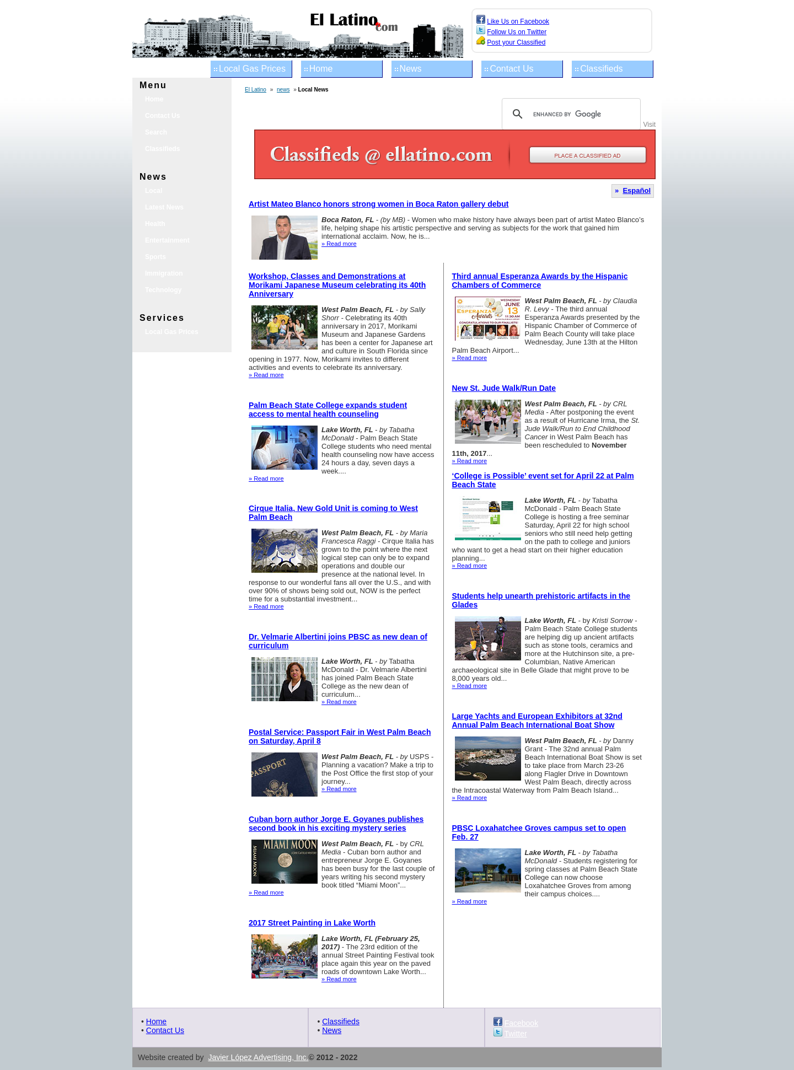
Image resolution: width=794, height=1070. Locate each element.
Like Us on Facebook (518, 21)
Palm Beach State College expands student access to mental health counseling (328, 409)
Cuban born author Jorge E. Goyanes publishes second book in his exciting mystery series (336, 823)
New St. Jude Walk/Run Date (504, 388)
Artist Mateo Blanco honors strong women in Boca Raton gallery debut (378, 204)
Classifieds (601, 68)
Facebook (521, 1023)
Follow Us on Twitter (516, 32)
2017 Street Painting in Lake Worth (312, 922)
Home (321, 68)
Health (155, 224)
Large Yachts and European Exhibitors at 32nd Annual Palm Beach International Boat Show (537, 720)
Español (637, 190)
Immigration (164, 273)
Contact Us (511, 68)
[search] (569, 114)
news (283, 90)
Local (153, 191)
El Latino (255, 90)
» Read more (339, 243)
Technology (163, 290)
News (411, 68)
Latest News (164, 207)
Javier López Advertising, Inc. (258, 1057)
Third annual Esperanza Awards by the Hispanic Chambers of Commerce (540, 280)
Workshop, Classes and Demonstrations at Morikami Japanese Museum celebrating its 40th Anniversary (337, 285)
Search (156, 132)
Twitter (515, 1033)
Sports (155, 257)
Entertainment (167, 240)
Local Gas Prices (252, 68)
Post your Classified (516, 42)
